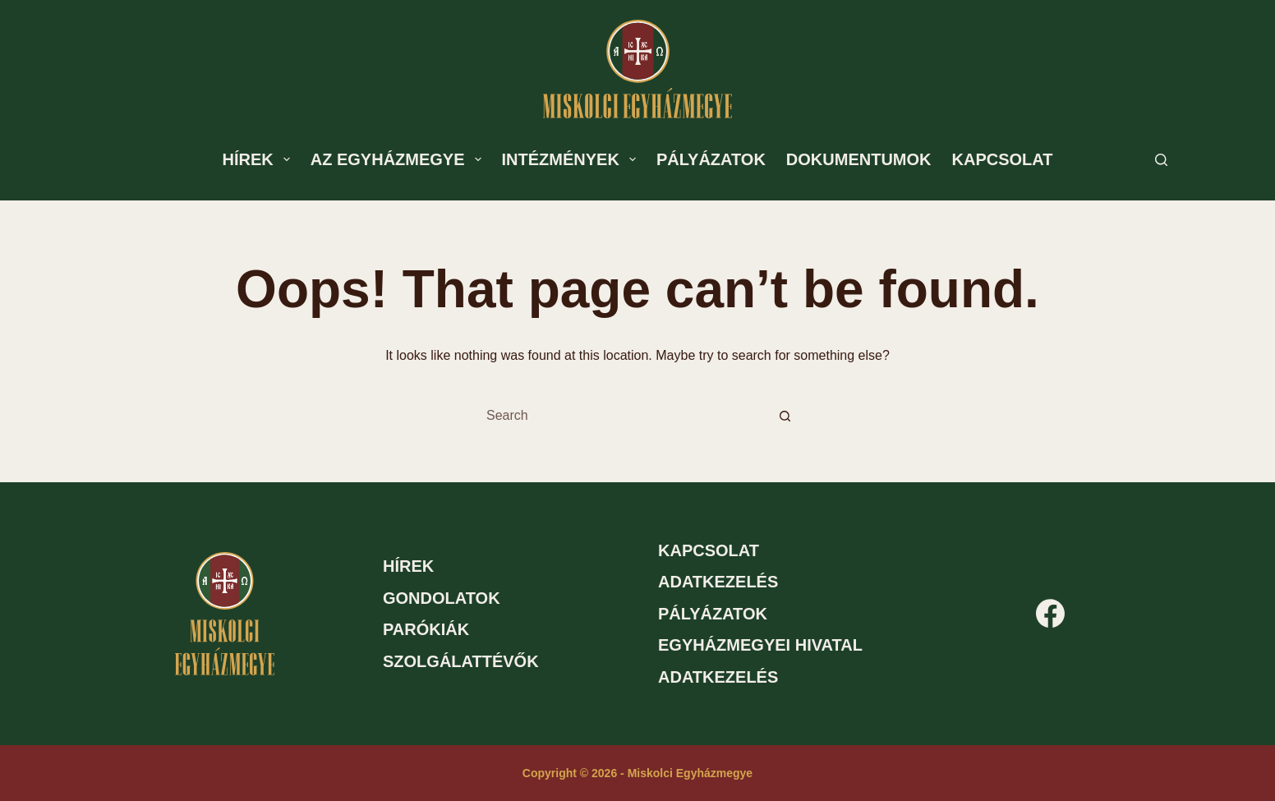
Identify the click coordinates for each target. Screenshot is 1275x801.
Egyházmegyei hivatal (760, 645)
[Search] (1161, 160)
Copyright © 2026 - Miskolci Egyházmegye (637, 773)
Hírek (260, 159)
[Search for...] (621, 415)
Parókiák (426, 629)
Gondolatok (441, 598)
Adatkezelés (718, 582)
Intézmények (572, 159)
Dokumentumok (859, 159)
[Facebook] (1050, 613)
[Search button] (784, 415)
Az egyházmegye (399, 159)
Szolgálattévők (461, 661)
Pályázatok (711, 159)
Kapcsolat (1002, 159)
